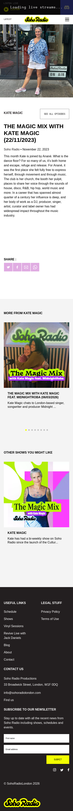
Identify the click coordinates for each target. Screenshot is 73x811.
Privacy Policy (50, 611)
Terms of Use (50, 619)
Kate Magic (13, 113)
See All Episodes (54, 114)
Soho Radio (12, 149)
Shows (8, 619)
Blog (7, 645)
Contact (9, 659)
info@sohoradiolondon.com (22, 692)
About (8, 652)
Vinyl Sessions (14, 626)
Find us (9, 700)
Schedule (10, 611)
